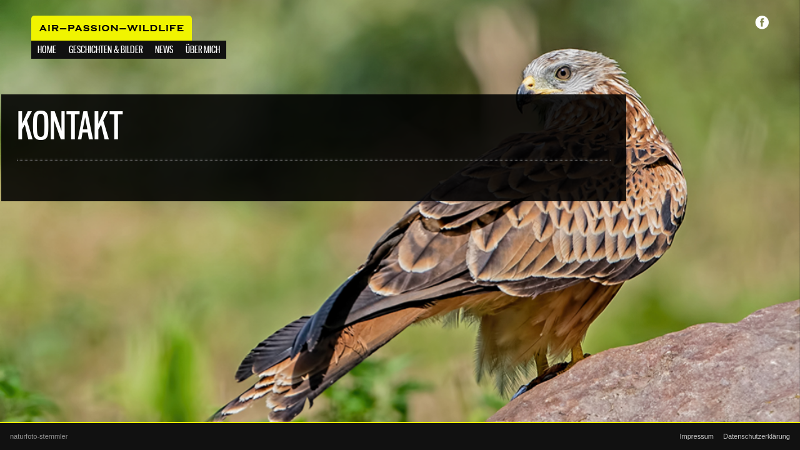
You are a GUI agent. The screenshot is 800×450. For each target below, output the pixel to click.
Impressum (697, 436)
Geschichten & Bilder (105, 50)
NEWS (164, 50)
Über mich (203, 50)
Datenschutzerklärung (756, 436)
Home (47, 50)
